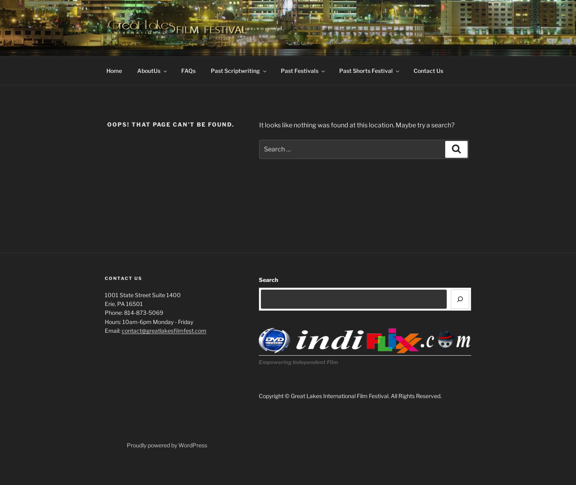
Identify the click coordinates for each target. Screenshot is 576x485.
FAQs (188, 70)
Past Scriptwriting (239, 70)
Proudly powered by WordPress (167, 445)
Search (268, 279)
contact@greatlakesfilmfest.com (164, 330)
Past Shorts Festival (369, 70)
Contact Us (428, 70)
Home (114, 70)
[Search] (460, 299)
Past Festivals (303, 70)
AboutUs (152, 70)
